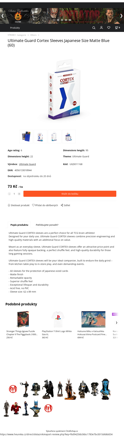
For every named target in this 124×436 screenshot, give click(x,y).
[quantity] (14, 194)
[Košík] (117, 27)
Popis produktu (19, 224)
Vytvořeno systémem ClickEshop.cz (62, 431)
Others (33, 35)
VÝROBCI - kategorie (17, 35)
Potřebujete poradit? (47, 224)
